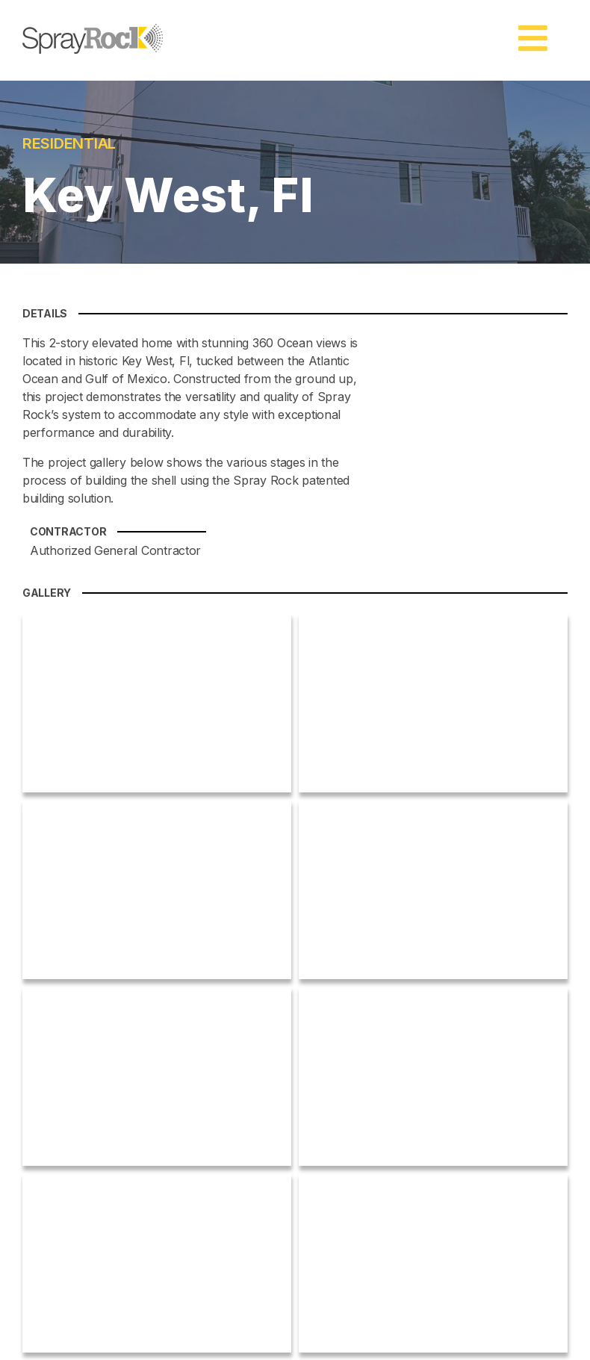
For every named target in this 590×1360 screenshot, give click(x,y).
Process (374, 1090)
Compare (377, 1074)
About (369, 1058)
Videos (371, 1123)
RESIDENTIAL (89, 145)
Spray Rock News (397, 1041)
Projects (374, 1107)
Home (369, 1025)
